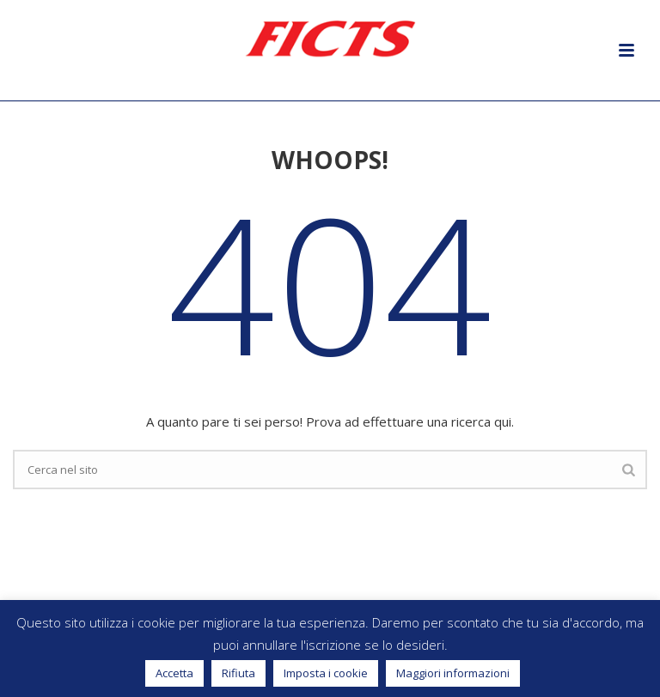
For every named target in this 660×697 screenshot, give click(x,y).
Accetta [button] (174, 673)
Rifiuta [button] (238, 673)
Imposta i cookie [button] (326, 673)
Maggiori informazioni (453, 673)
